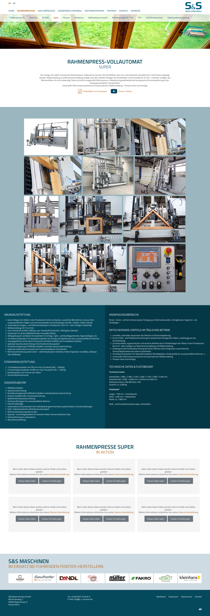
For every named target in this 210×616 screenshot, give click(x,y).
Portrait (111, 10)
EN (14, 3)
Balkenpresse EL (17, 17)
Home (11, 10)
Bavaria (66, 17)
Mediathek (161, 596)
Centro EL (33, 17)
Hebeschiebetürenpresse (178, 17)
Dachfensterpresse (154, 17)
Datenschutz (186, 596)
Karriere (135, 10)
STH (139, 17)
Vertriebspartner (94, 10)
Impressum (173, 596)
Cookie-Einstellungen (52, 481)
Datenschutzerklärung (59, 474)
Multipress (79, 17)
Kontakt (123, 10)
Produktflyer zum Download (95, 91)
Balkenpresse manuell (97, 17)
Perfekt (45, 17)
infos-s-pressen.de (83, 599)
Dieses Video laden (27, 481)
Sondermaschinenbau (70, 10)
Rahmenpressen (26, 10)
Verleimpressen (46, 10)
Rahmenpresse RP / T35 (122, 17)
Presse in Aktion (125, 91)
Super (55, 17)
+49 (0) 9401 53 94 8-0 (80, 596)
